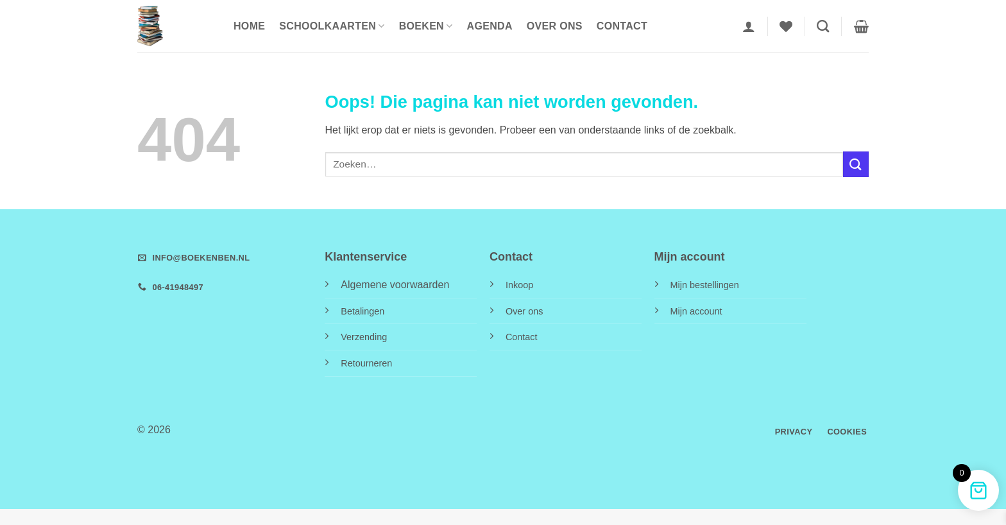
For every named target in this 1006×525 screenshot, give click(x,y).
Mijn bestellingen (704, 285)
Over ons (555, 26)
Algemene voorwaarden (395, 284)
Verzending (364, 337)
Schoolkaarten (331, 26)
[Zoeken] (823, 26)
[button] (748, 26)
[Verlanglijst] (786, 26)
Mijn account (696, 311)
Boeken (426, 26)
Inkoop (519, 285)
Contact (622, 26)
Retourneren (366, 363)
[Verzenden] (856, 163)
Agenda (490, 26)
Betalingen (362, 311)
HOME (249, 26)
